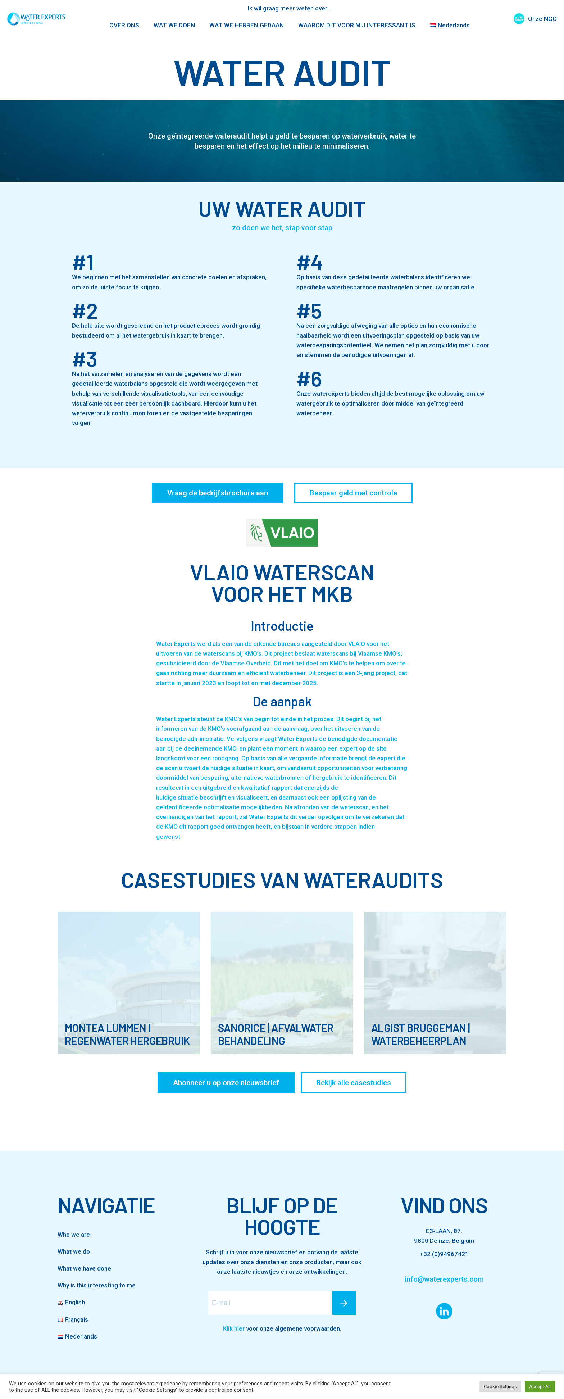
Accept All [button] (540, 1386)
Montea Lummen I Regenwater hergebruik (127, 1034)
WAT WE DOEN (174, 25)
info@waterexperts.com (444, 1279)
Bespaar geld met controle (353, 493)
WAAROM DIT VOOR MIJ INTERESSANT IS (356, 25)
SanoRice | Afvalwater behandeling (275, 1034)
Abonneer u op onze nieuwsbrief (226, 1082)
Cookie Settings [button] (500, 1386)
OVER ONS (124, 25)
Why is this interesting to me (97, 1285)
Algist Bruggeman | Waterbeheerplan (420, 1034)
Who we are (74, 1234)
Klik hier (234, 1328)
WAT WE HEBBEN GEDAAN (246, 25)
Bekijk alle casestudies (353, 1082)
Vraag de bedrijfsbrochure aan (217, 493)
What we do (74, 1251)
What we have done (84, 1268)
